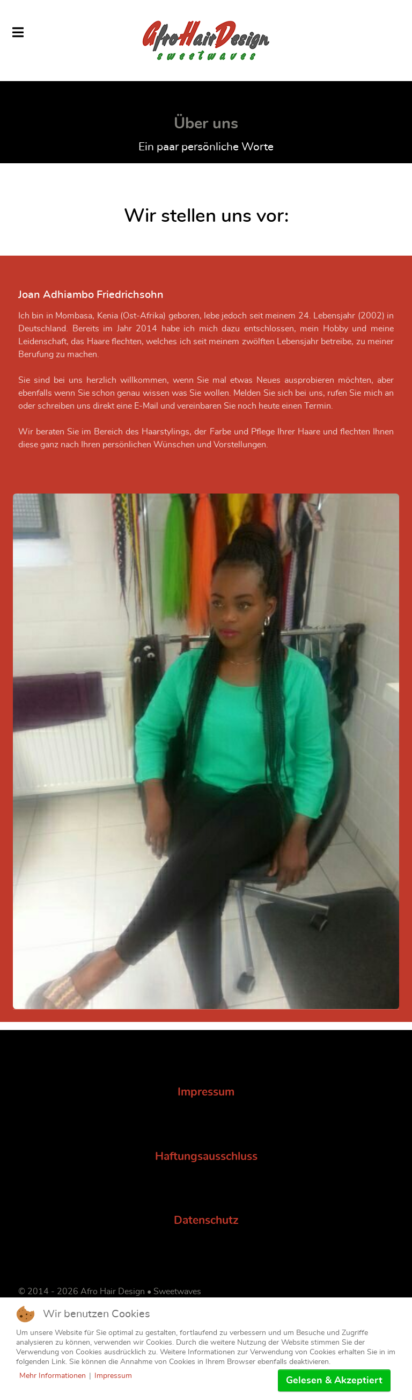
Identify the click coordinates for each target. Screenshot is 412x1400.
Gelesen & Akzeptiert (334, 1381)
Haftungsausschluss (206, 1156)
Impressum (206, 1092)
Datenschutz (206, 1220)
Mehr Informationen (52, 1376)
